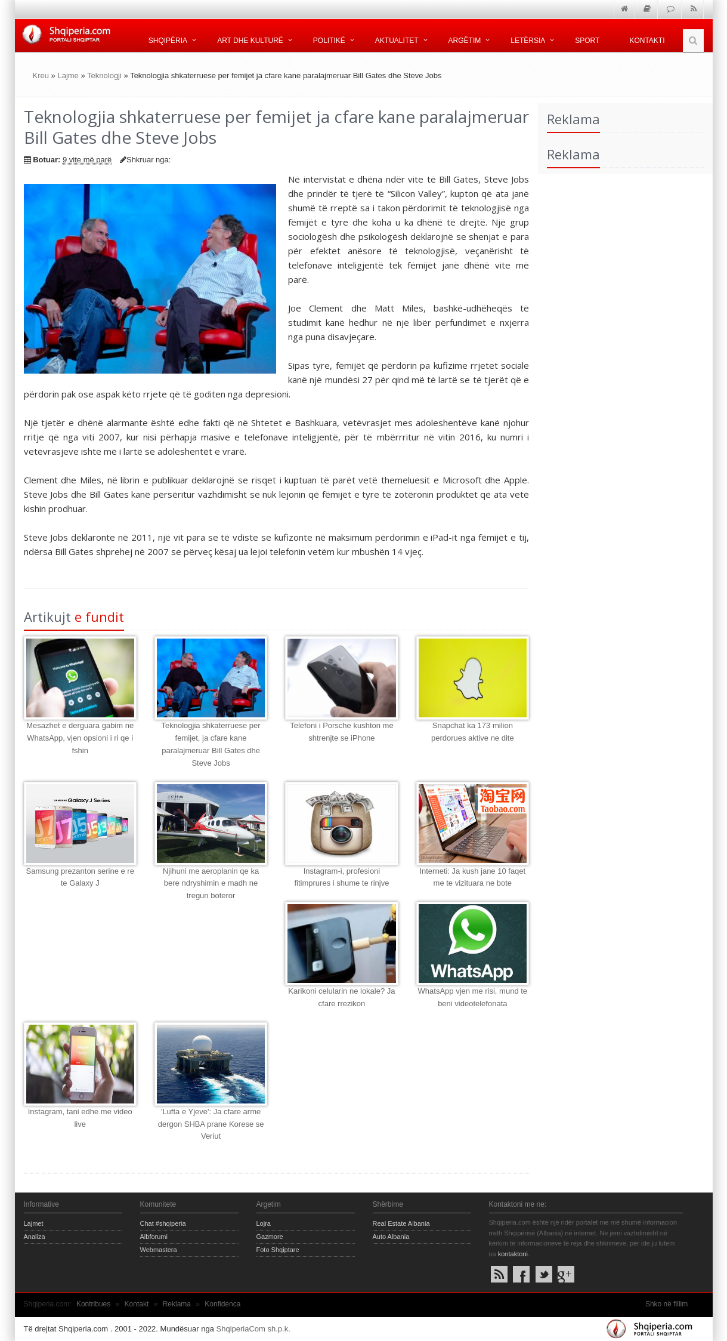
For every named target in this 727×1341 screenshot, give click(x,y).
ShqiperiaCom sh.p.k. (253, 1328)
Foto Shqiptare (277, 1249)
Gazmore (269, 1236)
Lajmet (34, 1223)
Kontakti (646, 40)
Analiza (34, 1236)
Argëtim (464, 40)
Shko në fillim (666, 1304)
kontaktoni (513, 1253)
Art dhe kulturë (250, 40)
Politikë (329, 40)
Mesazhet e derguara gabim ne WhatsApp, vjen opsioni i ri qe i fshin (80, 738)
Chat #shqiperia (163, 1223)
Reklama (177, 1304)
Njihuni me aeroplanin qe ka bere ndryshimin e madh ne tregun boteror (211, 884)
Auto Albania (391, 1236)
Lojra (263, 1223)
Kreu (41, 75)
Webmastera (158, 1249)
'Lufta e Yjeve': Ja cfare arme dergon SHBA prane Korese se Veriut (211, 1124)
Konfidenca (222, 1304)
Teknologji (104, 75)
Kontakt (137, 1304)
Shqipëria (168, 40)
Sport (587, 40)
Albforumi (154, 1236)
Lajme (67, 75)
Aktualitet (397, 40)
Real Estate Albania (401, 1223)
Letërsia (528, 40)
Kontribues (93, 1304)
